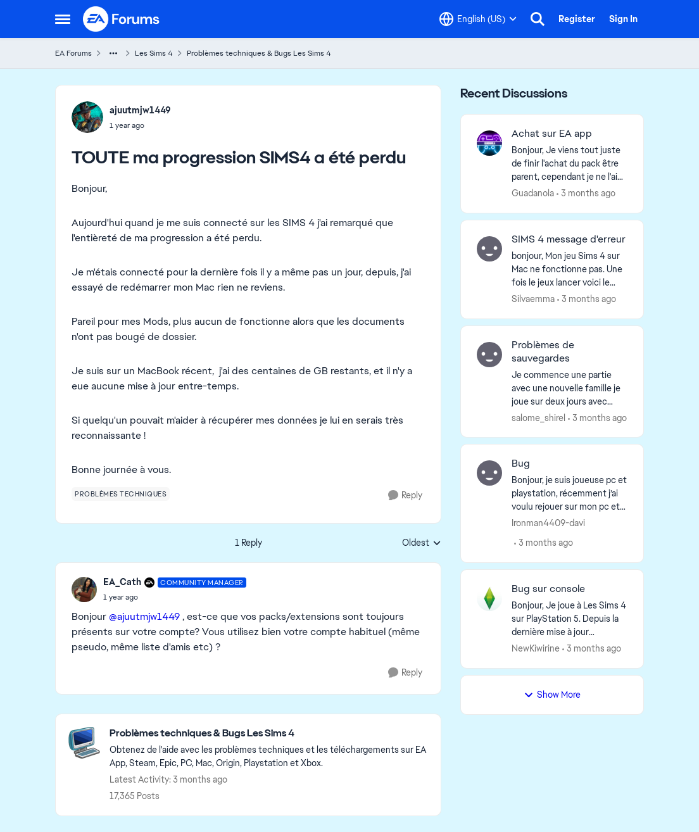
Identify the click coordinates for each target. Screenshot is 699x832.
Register (576, 19)
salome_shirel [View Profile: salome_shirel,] (538, 417)
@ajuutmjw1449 (144, 616)
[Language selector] (478, 19)
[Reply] (405, 495)
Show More (552, 694)
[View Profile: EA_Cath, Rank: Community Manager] (84, 589)
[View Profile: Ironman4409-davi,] (489, 473)
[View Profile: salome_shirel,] (489, 354)
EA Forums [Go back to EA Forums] (73, 53)
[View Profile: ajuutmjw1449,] (87, 117)
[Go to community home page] (121, 19)
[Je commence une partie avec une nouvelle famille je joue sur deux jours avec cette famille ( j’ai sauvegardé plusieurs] (569, 388)
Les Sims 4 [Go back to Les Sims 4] (154, 53)
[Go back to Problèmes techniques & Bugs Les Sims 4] (269, 733)
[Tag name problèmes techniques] (121, 494)
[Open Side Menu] (63, 18)
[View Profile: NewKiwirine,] (489, 598)
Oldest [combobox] (421, 543)
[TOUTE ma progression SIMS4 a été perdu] (174, 597)
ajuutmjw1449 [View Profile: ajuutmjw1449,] (140, 110)
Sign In (623, 19)
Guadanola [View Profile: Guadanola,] (533, 193)
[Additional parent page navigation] (113, 53)
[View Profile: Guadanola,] (489, 143)
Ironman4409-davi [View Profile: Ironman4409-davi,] (548, 523)
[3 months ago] (586, 193)
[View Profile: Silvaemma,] (489, 249)
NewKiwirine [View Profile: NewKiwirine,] (536, 648)
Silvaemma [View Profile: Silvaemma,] (533, 299)
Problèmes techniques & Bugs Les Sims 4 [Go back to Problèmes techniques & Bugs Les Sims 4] (259, 53)
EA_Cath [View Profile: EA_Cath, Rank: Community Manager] (122, 582)
